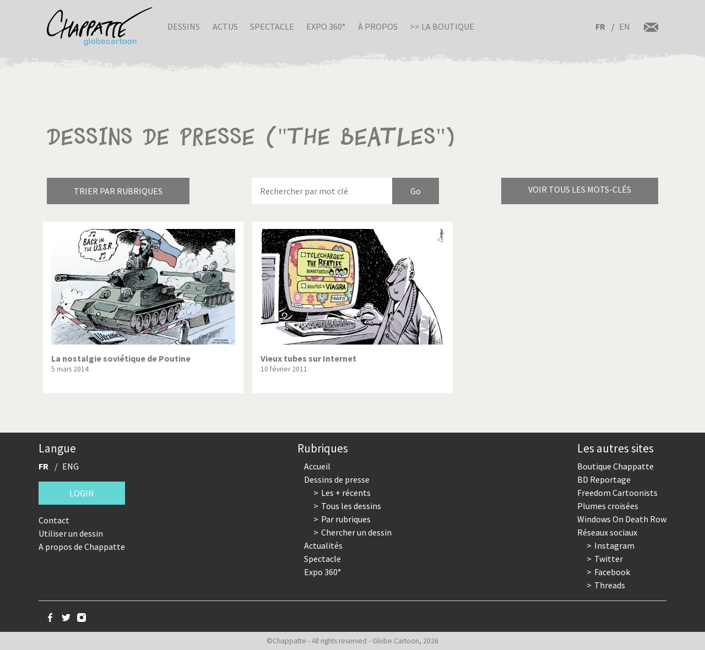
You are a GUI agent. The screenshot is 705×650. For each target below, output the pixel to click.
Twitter (608, 558)
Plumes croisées (607, 505)
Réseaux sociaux (607, 532)
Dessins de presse (337, 479)
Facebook (612, 571)
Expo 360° (325, 26)
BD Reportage (604, 479)
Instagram (614, 545)
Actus (225, 26)
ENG (70, 466)
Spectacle (272, 26)
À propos (378, 26)
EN (624, 26)
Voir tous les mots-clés (579, 189)
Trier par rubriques (118, 190)
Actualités (323, 545)
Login (81, 493)
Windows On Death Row (621, 519)
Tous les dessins (351, 505)
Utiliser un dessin (71, 533)
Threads (609, 585)
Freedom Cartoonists (617, 492)
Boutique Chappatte (615, 466)
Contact (54, 520)
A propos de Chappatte (82, 546)
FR (600, 26)
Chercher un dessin (356, 532)
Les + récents (346, 492)
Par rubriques (346, 519)
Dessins (183, 26)
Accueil (317, 466)
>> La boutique (442, 26)
